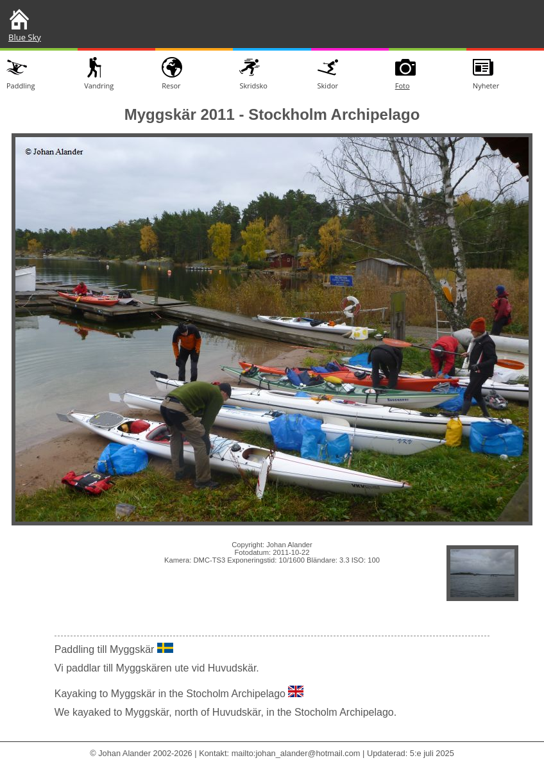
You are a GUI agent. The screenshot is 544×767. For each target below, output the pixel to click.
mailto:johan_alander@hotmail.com (296, 753)
